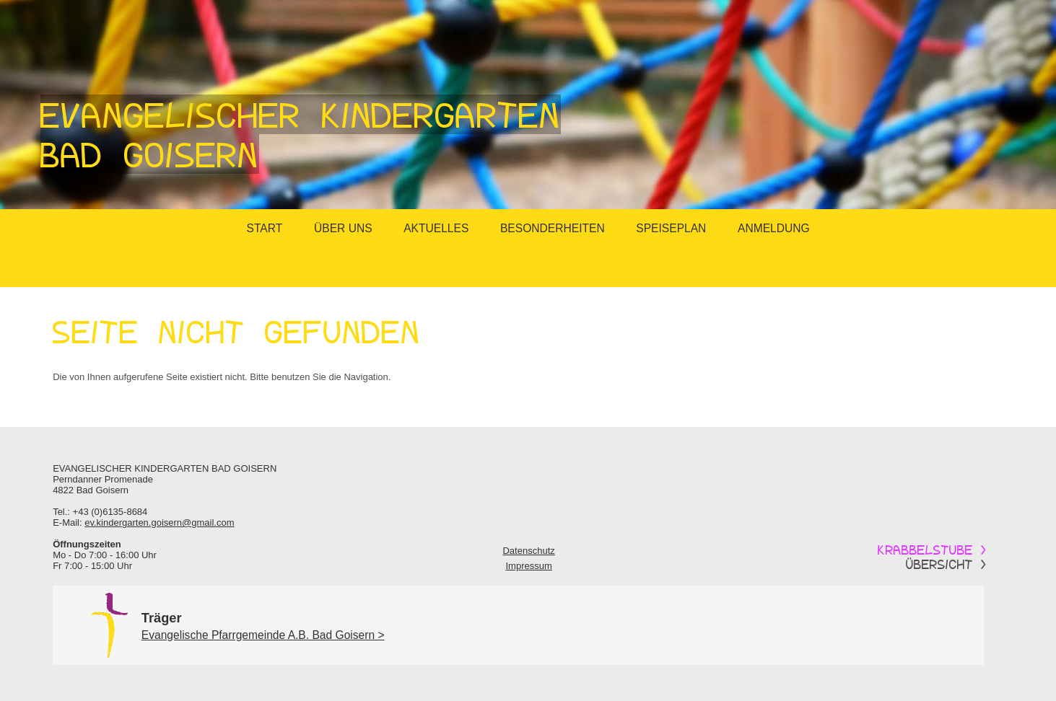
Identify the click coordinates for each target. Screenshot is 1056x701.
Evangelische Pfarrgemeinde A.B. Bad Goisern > (263, 635)
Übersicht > (946, 564)
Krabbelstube (932, 549)
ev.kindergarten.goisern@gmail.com (159, 522)
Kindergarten (171, 468)
